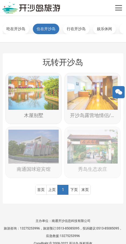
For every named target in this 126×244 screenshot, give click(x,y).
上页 (52, 189)
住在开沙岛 (46, 29)
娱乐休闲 (104, 29)
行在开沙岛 (76, 29)
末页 (85, 189)
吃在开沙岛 (15, 29)
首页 (41, 189)
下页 (74, 189)
